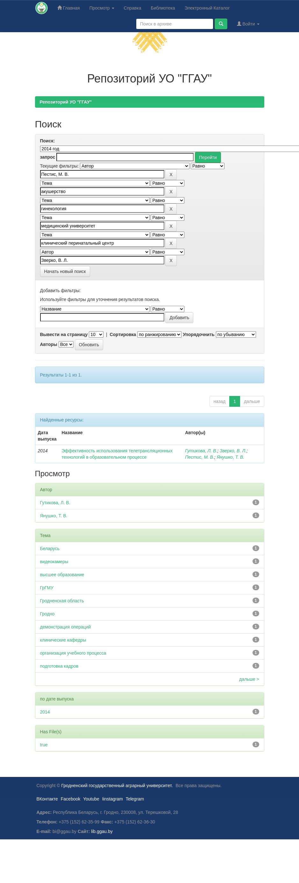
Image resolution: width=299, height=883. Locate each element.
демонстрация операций (65, 626)
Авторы (48, 344)
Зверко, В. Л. (233, 450)
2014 (45, 711)
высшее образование (62, 574)
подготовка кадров (59, 666)
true (44, 744)
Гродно (47, 613)
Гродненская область (62, 600)
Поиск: (47, 140)
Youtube (91, 798)
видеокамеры (54, 561)
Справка (132, 8)
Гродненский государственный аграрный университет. (117, 785)
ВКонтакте (47, 798)
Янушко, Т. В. (230, 457)
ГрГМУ (46, 587)
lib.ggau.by (102, 831)
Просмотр (101, 8)
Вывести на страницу (64, 334)
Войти (248, 23)
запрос (47, 157)
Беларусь (50, 548)
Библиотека (163, 8)
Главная (68, 8)
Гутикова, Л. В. (201, 450)
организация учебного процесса (73, 653)
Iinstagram (112, 798)
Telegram (135, 798)
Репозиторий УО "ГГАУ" (66, 101)
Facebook (70, 798)
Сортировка (123, 334)
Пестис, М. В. (199, 457)
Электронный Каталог (207, 8)
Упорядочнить (198, 334)
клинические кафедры (63, 640)
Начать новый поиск (65, 271)
